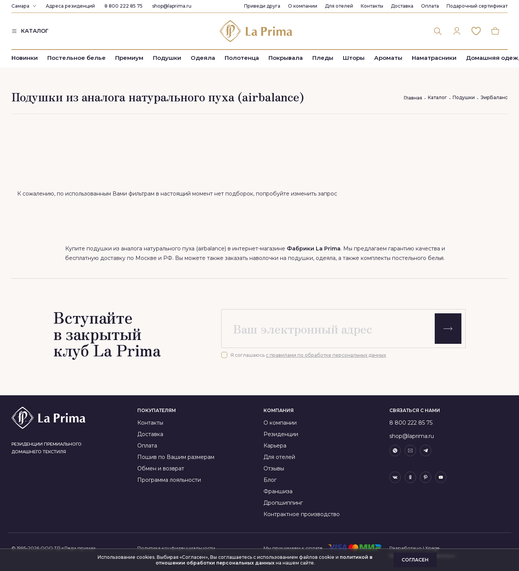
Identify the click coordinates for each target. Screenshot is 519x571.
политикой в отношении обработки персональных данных (264, 560)
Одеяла (203, 58)
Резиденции (281, 434)
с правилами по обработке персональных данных (326, 355)
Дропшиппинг (283, 502)
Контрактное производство (302, 514)
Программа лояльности (169, 479)
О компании (302, 6)
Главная (413, 98)
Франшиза (278, 491)
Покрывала (285, 58)
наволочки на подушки (281, 258)
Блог (270, 479)
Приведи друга (262, 6)
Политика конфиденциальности (176, 548)
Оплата (430, 6)
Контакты (372, 6)
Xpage (432, 548)
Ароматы (388, 58)
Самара (20, 6)
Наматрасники (434, 58)
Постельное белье (76, 58)
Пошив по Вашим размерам (175, 457)
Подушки (167, 58)
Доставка (402, 6)
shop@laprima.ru (171, 6)
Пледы (322, 58)
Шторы (354, 58)
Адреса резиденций (70, 6)
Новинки (24, 58)
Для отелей (339, 6)
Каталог (437, 97)
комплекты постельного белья (402, 258)
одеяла (326, 258)
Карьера (275, 445)
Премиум (129, 58)
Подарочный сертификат (477, 6)
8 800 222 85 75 (123, 6)
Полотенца (242, 58)
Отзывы (274, 468)
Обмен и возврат (160, 468)
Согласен (415, 560)
